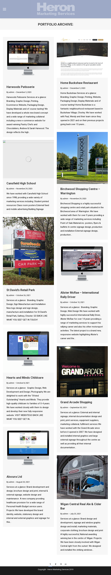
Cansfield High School (21, 183)
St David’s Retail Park (21, 290)
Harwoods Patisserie (20, 87)
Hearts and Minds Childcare (25, 377)
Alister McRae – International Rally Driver (79, 295)
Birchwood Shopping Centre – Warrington (80, 191)
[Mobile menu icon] (4, 9)
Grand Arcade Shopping (76, 402)
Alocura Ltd (14, 476)
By (10, 92)
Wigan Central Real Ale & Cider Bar (80, 506)
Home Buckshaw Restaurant (79, 83)
